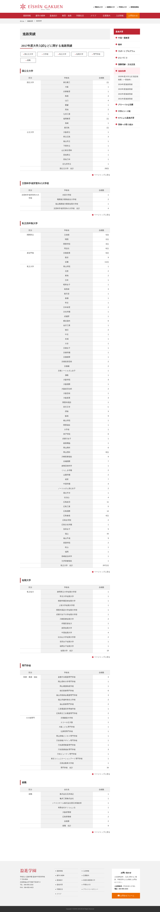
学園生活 (80, 16)
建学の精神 (40, 16)
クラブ (93, 16)
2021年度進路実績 (125, 99)
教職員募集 (135, 7)
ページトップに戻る (102, 175)
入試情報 (120, 16)
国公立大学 (28, 54)
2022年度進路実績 (125, 94)
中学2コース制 (124, 111)
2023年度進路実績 (125, 89)
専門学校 (96, 54)
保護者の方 (111, 7)
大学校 (45, 54)
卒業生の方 (123, 7)
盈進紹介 (53, 16)
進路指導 (122, 71)
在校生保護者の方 (89, 880)
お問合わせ (133, 16)
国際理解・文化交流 (126, 64)
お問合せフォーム (127, 896)
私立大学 (62, 54)
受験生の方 (99, 7)
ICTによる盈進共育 (126, 118)
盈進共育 (30, 21)
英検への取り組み (125, 124)
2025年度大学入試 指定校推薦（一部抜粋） (128, 78)
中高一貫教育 (123, 38)
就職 (28, 60)
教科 (120, 44)
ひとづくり (123, 58)
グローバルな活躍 (125, 104)
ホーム (22, 21)
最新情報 (27, 16)
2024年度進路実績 (125, 84)
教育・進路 (67, 16)
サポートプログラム (126, 51)
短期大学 (79, 54)
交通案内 (106, 16)
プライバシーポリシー (90, 889)
